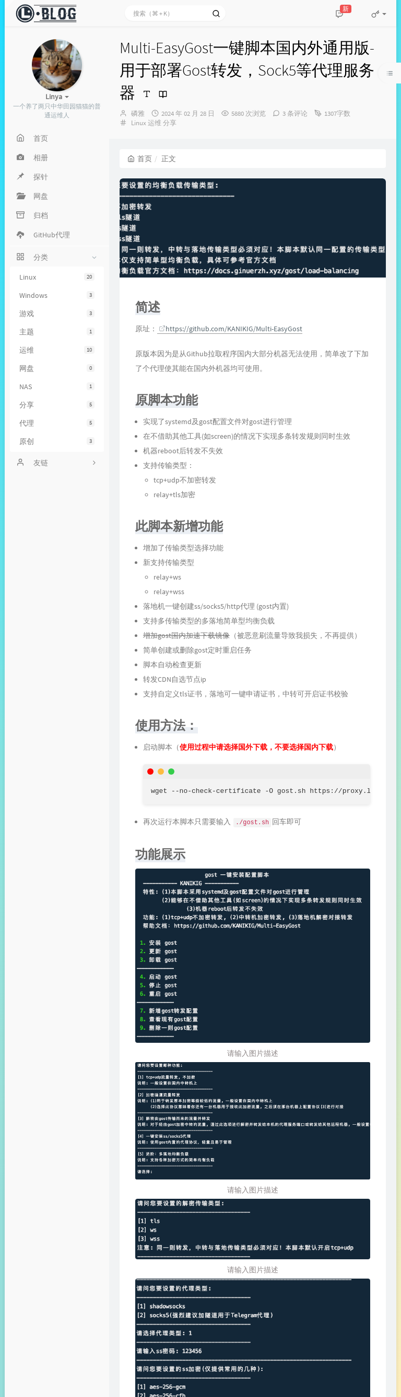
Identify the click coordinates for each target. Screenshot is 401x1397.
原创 (57, 441)
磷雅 (138, 113)
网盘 (57, 368)
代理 (57, 423)
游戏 (57, 313)
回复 (155, 1235)
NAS (57, 386)
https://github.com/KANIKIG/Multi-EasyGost (230, 328)
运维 (57, 350)
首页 (139, 158)
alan (153, 1252)
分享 (57, 405)
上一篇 (138, 1129)
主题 (57, 331)
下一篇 (368, 1129)
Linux (57, 277)
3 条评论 (295, 113)
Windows (57, 295)
